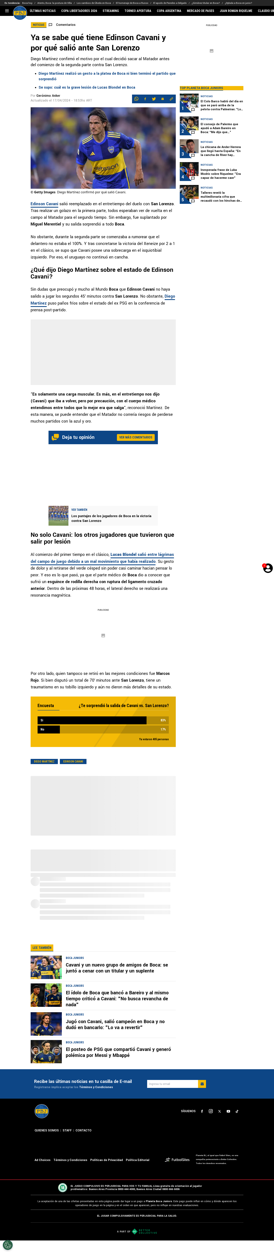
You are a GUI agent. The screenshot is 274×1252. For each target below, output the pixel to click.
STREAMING (111, 11)
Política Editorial (137, 1160)
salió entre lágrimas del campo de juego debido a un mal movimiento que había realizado (102, 558)
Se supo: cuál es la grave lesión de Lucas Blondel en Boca (87, 87)
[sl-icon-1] (202, 1111)
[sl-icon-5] (237, 1111)
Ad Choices (43, 1160)
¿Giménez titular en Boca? (206, 3)
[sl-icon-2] (210, 1111)
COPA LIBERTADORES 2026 (79, 11)
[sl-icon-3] (219, 1111)
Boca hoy (27, 3)
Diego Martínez (44, 761)
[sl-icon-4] (228, 1111)
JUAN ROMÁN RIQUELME (236, 11)
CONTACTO (83, 1130)
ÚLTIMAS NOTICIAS (43, 11)
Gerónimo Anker (48, 95)
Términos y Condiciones (96, 1087)
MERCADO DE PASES (200, 11)
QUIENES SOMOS (47, 1130)
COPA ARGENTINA (169, 11)
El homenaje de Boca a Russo (132, 3)
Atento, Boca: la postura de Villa (54, 3)
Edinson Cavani (44, 204)
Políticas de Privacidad (106, 1160)
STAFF (67, 1130)
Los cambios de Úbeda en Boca (94, 3)
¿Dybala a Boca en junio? (238, 3)
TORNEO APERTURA (137, 11)
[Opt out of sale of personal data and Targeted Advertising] (8, 1245)
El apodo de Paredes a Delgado (170, 3)
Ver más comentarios (135, 437)
